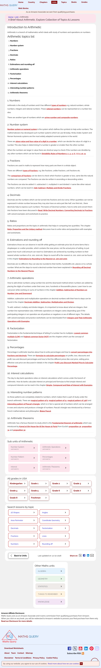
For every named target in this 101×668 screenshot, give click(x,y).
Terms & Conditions (23, 658)
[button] (18, 483)
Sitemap (29, 653)
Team (13, 653)
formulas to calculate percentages (50, 356)
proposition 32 (19, 430)
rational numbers (53, 109)
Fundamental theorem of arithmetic (67, 423)
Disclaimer (8, 658)
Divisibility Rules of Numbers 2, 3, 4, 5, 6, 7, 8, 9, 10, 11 (64, 154)
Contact (20, 653)
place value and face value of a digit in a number (36, 141)
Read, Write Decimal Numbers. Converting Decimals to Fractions (65, 210)
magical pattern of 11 (58, 400)
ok (81, 663)
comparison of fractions (21, 176)
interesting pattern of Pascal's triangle (23, 404)
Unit (16, 17)
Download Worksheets (13, 648)
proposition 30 (75, 426)
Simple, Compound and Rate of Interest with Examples (69, 385)
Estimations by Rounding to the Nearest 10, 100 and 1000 (43, 259)
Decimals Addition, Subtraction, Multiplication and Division (49, 302)
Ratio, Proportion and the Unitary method (24, 229)
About (6, 653)
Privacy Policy (39, 658)
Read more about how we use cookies (63, 664)
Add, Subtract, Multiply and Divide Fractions (52, 188)
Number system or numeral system (22, 129)
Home (10, 17)
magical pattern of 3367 (77, 400)
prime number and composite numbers (61, 117)
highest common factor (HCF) (36, 337)
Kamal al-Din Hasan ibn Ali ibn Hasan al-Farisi (38, 426)
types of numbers (58, 105)
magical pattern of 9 (39, 400)
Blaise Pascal (45, 411)
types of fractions (30, 171)
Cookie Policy (52, 658)
